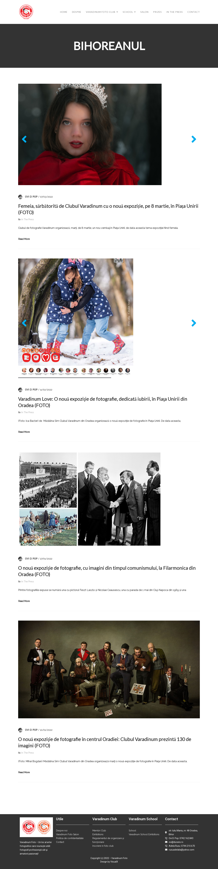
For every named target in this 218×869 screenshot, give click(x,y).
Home (63, 12)
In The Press (174, 12)
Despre (76, 12)
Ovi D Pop (31, 196)
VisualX (114, 861)
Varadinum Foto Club (100, 12)
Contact (193, 12)
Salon (144, 12)
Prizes (157, 12)
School (128, 12)
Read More (24, 239)
